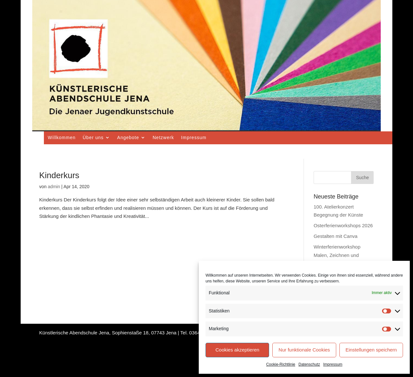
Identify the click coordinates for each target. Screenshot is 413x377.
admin (54, 186)
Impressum (332, 364)
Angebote (128, 137)
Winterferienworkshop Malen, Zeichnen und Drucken (337, 255)
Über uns (93, 137)
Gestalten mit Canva (336, 236)
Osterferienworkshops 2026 (343, 225)
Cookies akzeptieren (237, 349)
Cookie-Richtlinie (280, 364)
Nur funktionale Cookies (304, 349)
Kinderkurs (59, 175)
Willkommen (62, 137)
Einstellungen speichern (371, 349)
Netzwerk (163, 137)
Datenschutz (309, 364)
